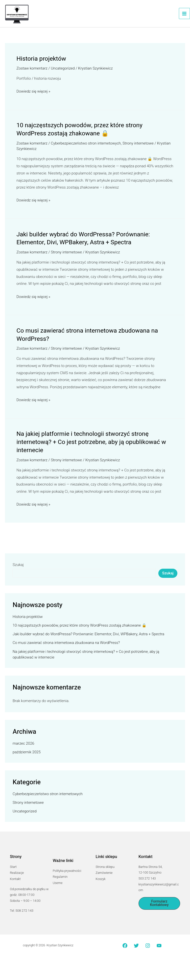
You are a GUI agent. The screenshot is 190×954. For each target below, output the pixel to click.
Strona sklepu (105, 863)
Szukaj (18, 561)
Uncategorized (63, 69)
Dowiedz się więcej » (34, 92)
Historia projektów (40, 59)
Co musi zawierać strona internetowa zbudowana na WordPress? (85, 332)
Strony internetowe (140, 143)
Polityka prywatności (67, 867)
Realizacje (17, 869)
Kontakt (15, 874)
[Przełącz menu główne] (184, 14)
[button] (159, 899)
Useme (57, 878)
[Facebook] (124, 940)
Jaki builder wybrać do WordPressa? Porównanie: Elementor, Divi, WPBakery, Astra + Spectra (81, 237)
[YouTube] (159, 940)
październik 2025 (27, 748)
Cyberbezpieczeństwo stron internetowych (86, 143)
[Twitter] (136, 940)
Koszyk (101, 874)
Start (13, 863)
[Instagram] (147, 940)
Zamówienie (104, 869)
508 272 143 (24, 906)
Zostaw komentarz (32, 69)
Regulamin (60, 873)
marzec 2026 (24, 739)
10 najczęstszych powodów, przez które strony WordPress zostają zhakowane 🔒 (92, 129)
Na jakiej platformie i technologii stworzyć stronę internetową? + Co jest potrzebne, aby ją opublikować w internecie (88, 439)
